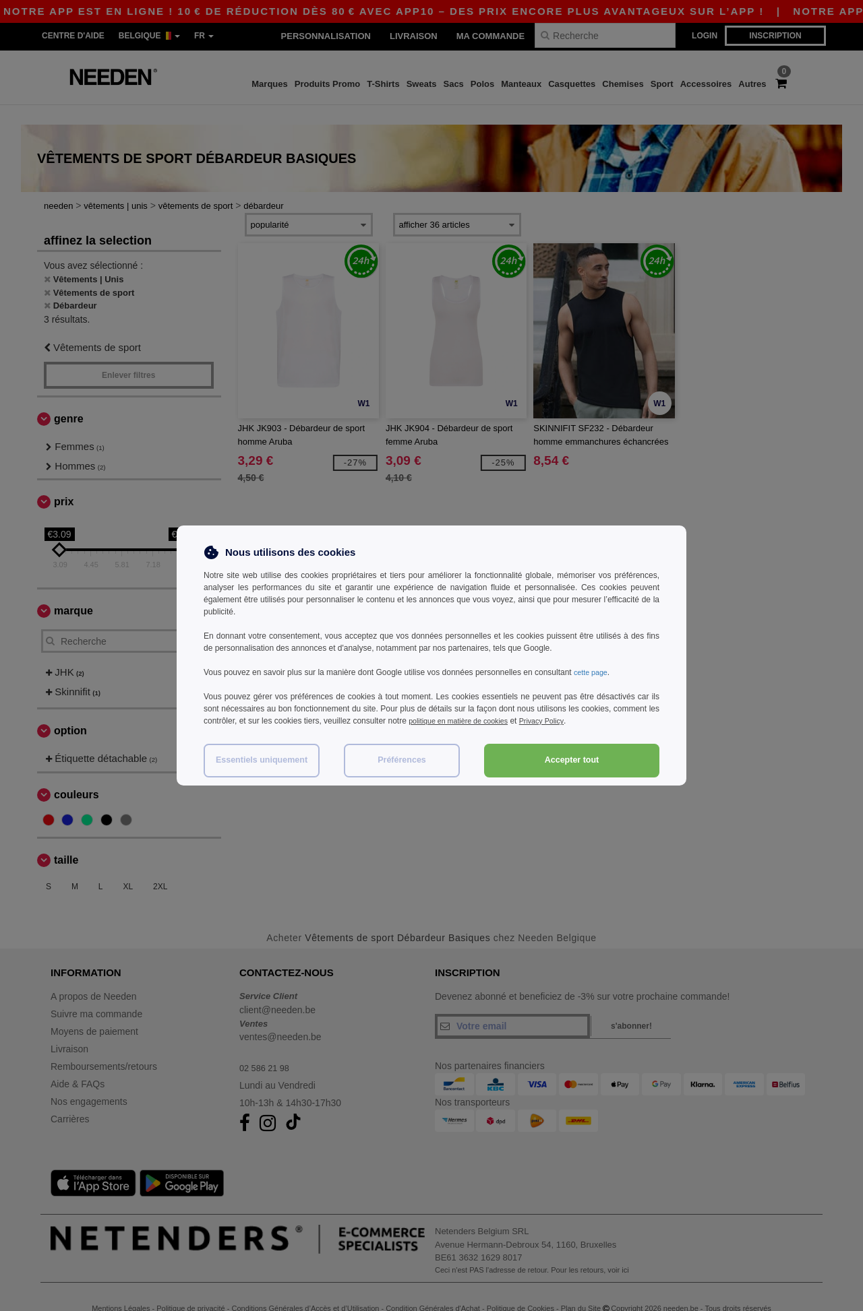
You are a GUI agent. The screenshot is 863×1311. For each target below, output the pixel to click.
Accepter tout (572, 760)
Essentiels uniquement (261, 760)
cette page (593, 672)
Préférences (402, 760)
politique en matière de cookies (464, 721)
